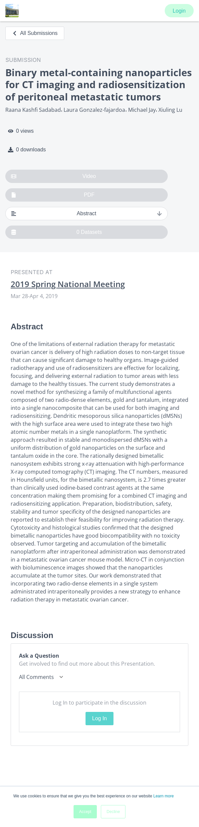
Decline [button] (113, 811)
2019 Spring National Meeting (68, 284)
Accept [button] (85, 811)
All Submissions (35, 33)
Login (179, 11)
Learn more (163, 796)
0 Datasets (56, 232)
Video (53, 176)
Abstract (86, 213)
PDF (53, 195)
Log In (99, 718)
